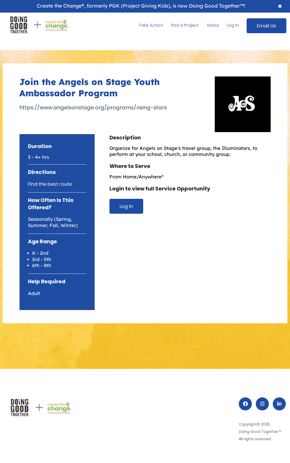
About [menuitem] (213, 25)
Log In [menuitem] (233, 25)
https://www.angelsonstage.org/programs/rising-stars (93, 107)
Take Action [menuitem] (150, 25)
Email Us (266, 25)
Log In (126, 206)
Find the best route (50, 184)
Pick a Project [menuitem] (185, 25)
